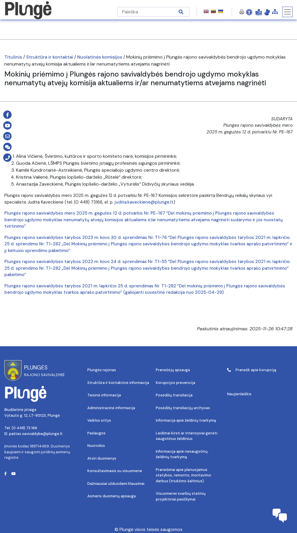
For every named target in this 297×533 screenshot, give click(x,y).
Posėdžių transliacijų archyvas (183, 407)
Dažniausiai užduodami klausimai (115, 483)
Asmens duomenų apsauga (111, 496)
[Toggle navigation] (287, 12)
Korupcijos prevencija (175, 382)
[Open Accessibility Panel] (249, 12)
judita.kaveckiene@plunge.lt (144, 202)
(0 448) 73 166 (24, 427)
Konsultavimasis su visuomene (114, 470)
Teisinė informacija (104, 395)
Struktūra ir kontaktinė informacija (118, 382)
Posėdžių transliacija (174, 395)
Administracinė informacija (111, 407)
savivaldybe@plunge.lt (42, 433)
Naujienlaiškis (239, 393)
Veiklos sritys (99, 420)
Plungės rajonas (101, 369)
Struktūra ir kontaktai (49, 57)
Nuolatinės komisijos (99, 57)
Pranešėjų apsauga (173, 369)
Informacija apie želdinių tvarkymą (186, 420)
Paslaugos (96, 433)
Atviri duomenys (101, 458)
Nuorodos (96, 445)
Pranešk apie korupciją (251, 369)
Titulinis (13, 57)
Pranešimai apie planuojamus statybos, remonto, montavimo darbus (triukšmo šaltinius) (183, 475)
